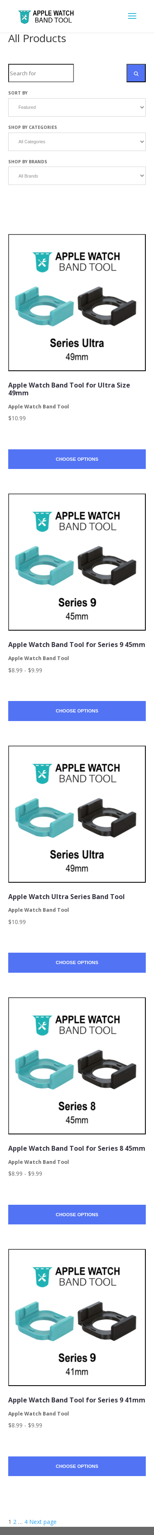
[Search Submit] (136, 73)
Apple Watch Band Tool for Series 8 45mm (76, 1148)
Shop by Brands (27, 162)
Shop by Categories (32, 127)
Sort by (18, 93)
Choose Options (77, 459)
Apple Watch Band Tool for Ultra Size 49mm (69, 389)
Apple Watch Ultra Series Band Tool (66, 896)
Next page (43, 1522)
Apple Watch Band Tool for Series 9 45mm (76, 644)
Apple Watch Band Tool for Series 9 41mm (76, 1399)
